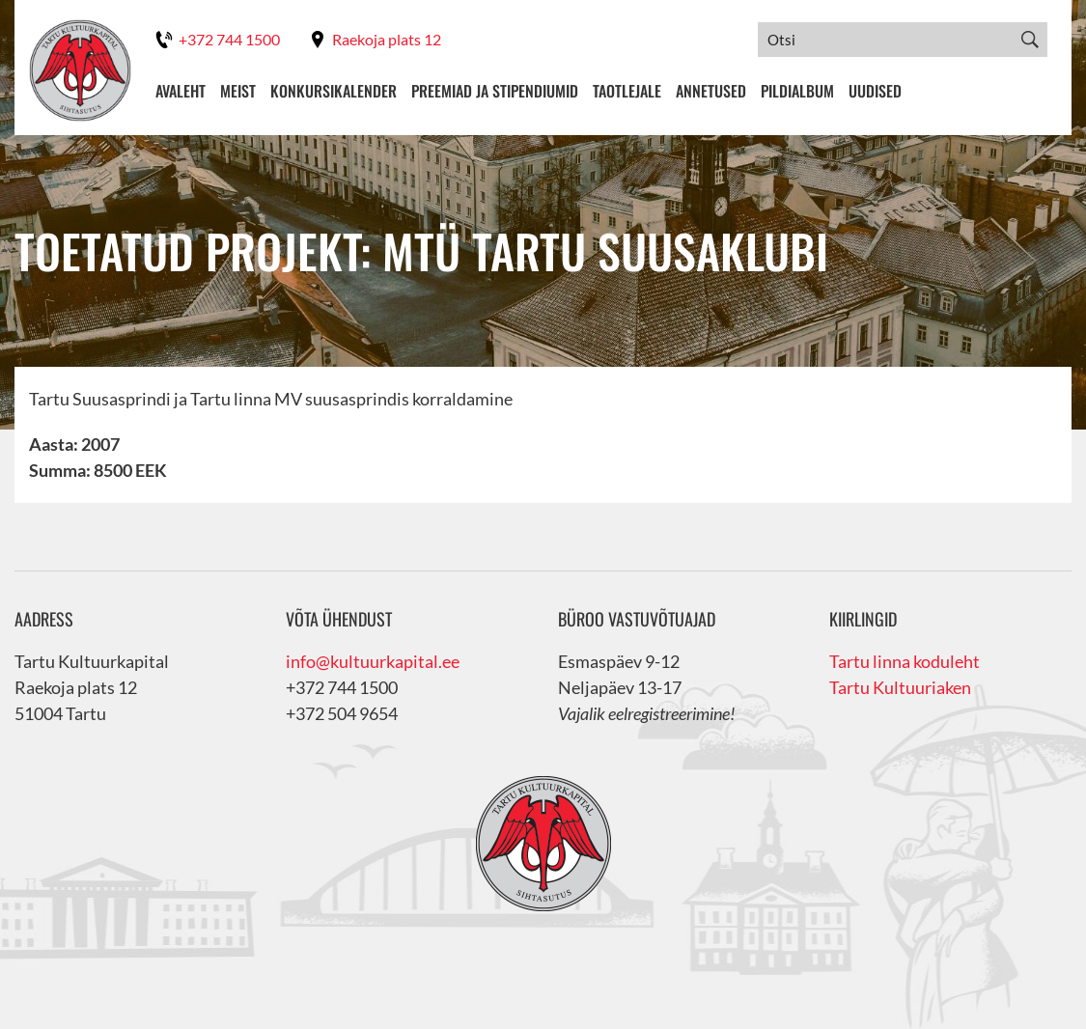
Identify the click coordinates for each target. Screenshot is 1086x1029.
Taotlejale (627, 90)
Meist (238, 90)
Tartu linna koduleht (904, 661)
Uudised (875, 90)
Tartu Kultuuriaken (900, 687)
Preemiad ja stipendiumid (494, 90)
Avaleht (180, 90)
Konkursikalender (333, 90)
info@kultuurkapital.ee (372, 661)
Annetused (711, 90)
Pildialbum (797, 90)
